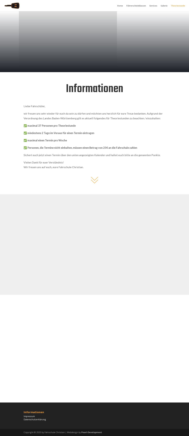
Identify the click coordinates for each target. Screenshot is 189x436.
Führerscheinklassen (136, 6)
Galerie (164, 6)
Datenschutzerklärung (35, 419)
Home (120, 6)
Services (153, 6)
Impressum (29, 416)
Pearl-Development (91, 432)
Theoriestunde (178, 6)
